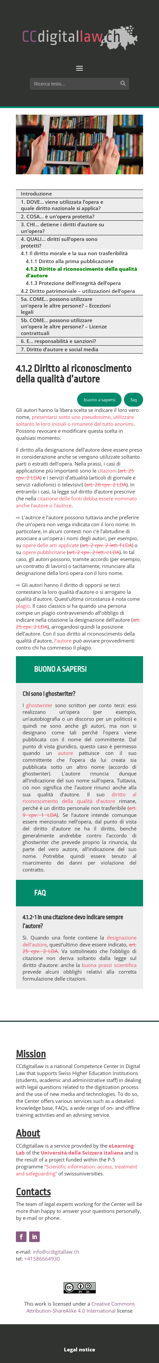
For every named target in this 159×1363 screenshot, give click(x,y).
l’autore (63, 640)
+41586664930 (42, 1258)
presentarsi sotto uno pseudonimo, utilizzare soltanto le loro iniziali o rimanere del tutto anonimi (75, 420)
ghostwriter (39, 705)
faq (134, 400)
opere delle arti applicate (51, 545)
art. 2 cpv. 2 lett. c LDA (93, 552)
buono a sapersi (99, 400)
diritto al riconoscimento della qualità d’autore (79, 798)
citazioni (106, 470)
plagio (23, 605)
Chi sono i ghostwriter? (49, 694)
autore (65, 753)
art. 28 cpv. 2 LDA (106, 484)
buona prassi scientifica (109, 965)
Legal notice (79, 1349)
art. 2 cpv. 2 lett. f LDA (106, 545)
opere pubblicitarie (44, 552)
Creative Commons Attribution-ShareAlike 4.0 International (80, 1307)
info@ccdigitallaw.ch (56, 1251)
